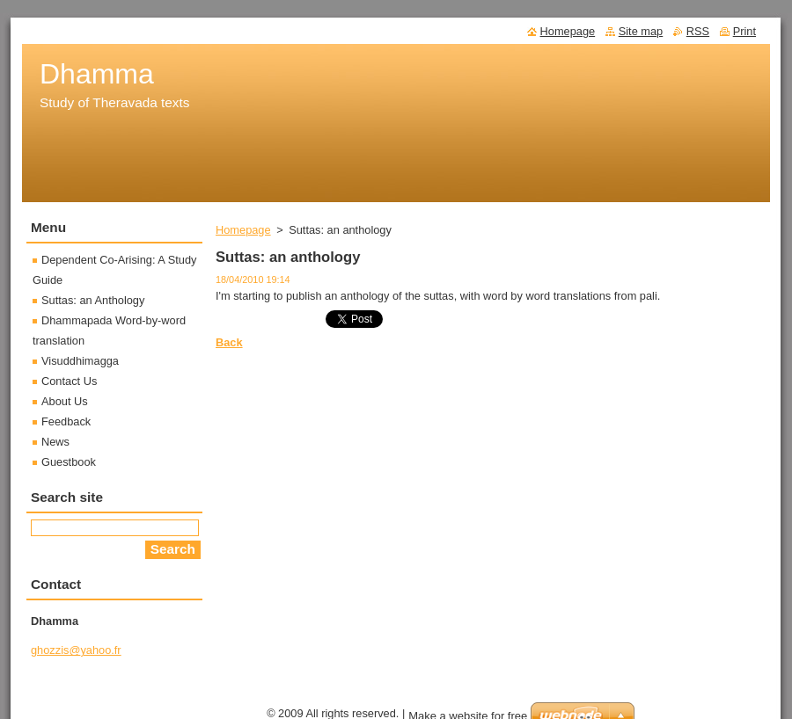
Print (744, 31)
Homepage (243, 229)
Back (229, 342)
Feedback (66, 421)
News (55, 441)
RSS (697, 31)
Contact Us (69, 381)
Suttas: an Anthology (92, 300)
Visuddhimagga (80, 360)
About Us (64, 401)
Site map (641, 31)
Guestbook (68, 461)
